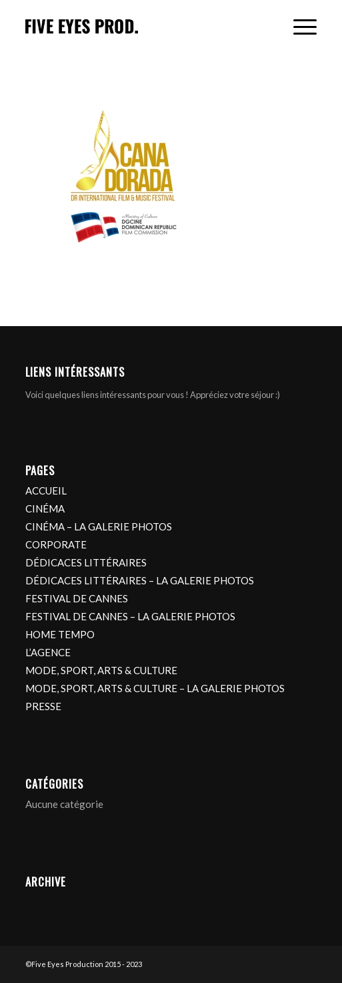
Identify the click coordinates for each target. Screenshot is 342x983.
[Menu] (298, 27)
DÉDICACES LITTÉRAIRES (86, 562)
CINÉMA (45, 508)
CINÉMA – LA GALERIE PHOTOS (98, 526)
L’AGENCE (48, 652)
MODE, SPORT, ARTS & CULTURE (101, 670)
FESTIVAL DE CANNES (76, 598)
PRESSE (43, 706)
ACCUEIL (46, 490)
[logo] (141, 27)
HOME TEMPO (60, 634)
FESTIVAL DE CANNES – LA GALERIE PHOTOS (130, 616)
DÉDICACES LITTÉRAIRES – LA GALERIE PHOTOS (139, 580)
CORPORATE (56, 544)
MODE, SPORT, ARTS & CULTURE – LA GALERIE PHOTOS (155, 688)
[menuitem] (298, 27)
